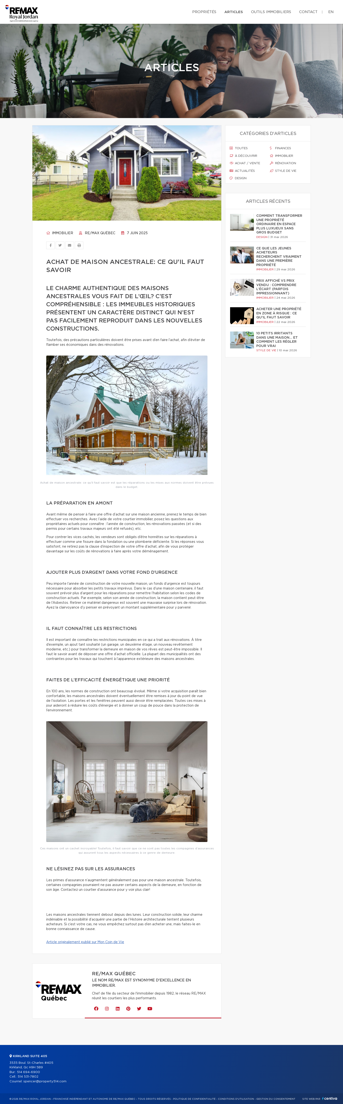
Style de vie (283, 171)
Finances (280, 148)
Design (238, 178)
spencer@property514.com (44, 1081)
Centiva (329, 1098)
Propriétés (204, 12)
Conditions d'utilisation (236, 1099)
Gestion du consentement (275, 1099)
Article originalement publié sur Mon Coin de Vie (85, 942)
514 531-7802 (28, 1076)
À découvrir (243, 156)
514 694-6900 (28, 1072)
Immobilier (59, 233)
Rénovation (283, 163)
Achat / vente (245, 163)
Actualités (242, 171)
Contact (308, 12)
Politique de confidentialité (194, 1099)
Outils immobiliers (271, 12)
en (330, 12)
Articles (233, 12)
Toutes (239, 148)
